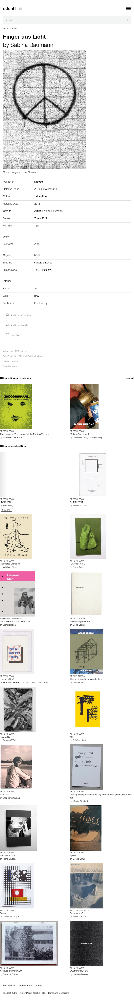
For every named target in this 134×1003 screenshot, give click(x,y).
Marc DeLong (95, 438)
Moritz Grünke (27, 683)
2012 (37, 204)
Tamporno (5, 913)
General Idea (9, 625)
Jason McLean (80, 438)
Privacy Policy (25, 993)
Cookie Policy (39, 993)
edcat (15, 362)
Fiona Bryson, (9, 859)
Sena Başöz (78, 625)
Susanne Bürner (11, 975)
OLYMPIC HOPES (79, 971)
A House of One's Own (11, 971)
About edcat (9, 986)
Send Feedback (24, 986)
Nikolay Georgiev (81, 975)
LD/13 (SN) (5, 502)
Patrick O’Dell (9, 740)
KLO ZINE (5, 737)
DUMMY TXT (76, 502)
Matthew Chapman (12, 438)
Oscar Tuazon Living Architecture (86, 679)
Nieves (40, 357)
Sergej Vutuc (79, 859)
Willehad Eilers (10, 567)
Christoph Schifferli (27, 357)
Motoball (4, 795)
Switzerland (50, 189)
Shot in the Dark (7, 856)
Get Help (38, 986)
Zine (36, 244)
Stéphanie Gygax (11, 798)
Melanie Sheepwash (79, 434)
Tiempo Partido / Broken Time (15, 622)
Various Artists (79, 917)
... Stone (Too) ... (77, 564)
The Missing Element (80, 622)
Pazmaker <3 (76, 913)
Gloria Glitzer (42, 683)
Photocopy (40, 303)
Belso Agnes (79, 567)
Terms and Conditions (58, 993)
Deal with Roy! (7, 679)
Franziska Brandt (11, 683)
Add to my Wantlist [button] (17, 325)
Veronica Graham (81, 506)
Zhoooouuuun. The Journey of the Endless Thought (24, 434)
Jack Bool (78, 683)
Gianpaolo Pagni (11, 917)
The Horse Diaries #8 (10, 564)
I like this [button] (12, 334)
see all (130, 378)
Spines (73, 856)
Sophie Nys (8, 506)
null (71, 737)
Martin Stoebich (80, 801)
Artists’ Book (10, 29)
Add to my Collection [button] (18, 315)
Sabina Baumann (32, 46)
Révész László (79, 740)
